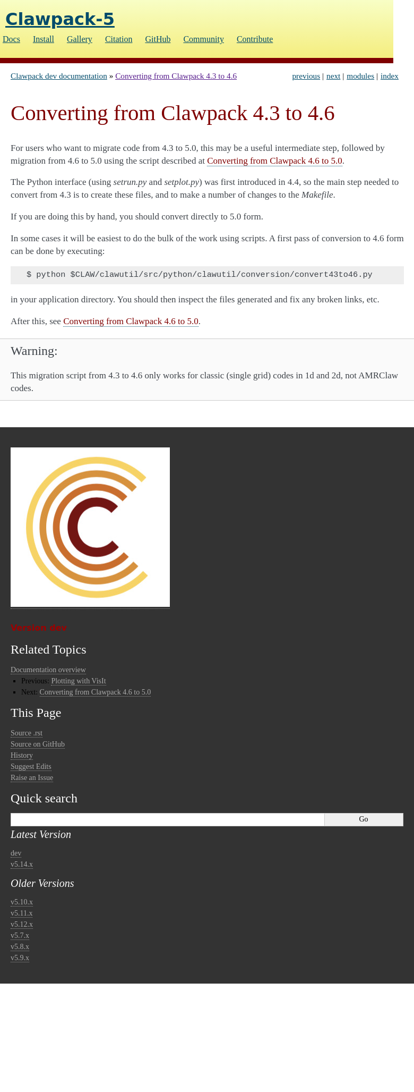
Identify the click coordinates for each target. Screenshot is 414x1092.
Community (203, 39)
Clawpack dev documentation (59, 75)
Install (43, 39)
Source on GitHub (38, 744)
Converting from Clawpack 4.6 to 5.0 (95, 692)
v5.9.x (20, 958)
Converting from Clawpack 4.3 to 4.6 (176, 75)
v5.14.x (22, 864)
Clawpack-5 (60, 19)
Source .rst (26, 733)
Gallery (79, 39)
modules (360, 75)
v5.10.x (22, 902)
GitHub (157, 39)
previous (306, 75)
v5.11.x (21, 913)
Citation (119, 39)
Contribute (255, 39)
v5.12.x (22, 924)
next (333, 75)
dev (16, 853)
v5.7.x (20, 935)
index (390, 75)
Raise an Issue (32, 778)
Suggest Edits (31, 767)
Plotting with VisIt (78, 681)
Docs (11, 39)
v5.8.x (20, 947)
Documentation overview (48, 670)
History (22, 755)
